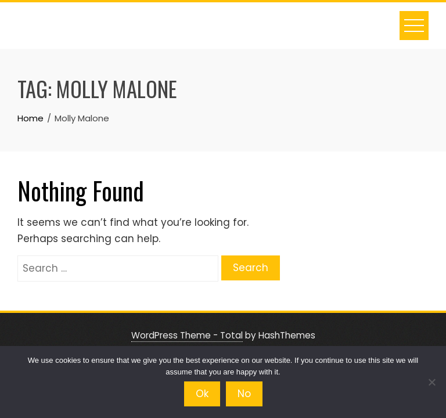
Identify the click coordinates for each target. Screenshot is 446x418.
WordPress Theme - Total (187, 335)
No (244, 394)
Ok (202, 394)
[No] (431, 382)
